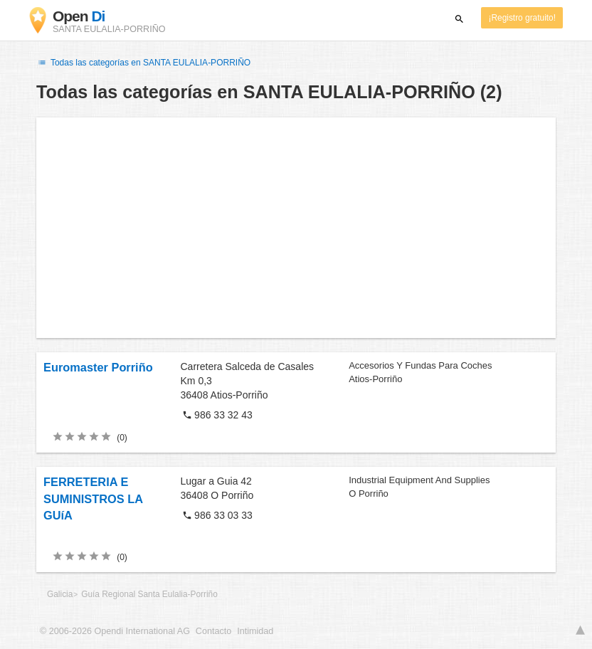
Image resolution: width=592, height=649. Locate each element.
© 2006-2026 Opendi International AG (115, 631)
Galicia (60, 594)
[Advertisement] (296, 227)
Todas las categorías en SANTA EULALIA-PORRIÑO (143, 63)
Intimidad (255, 631)
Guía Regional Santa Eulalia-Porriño (149, 594)
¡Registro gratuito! (522, 18)
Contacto (213, 631)
